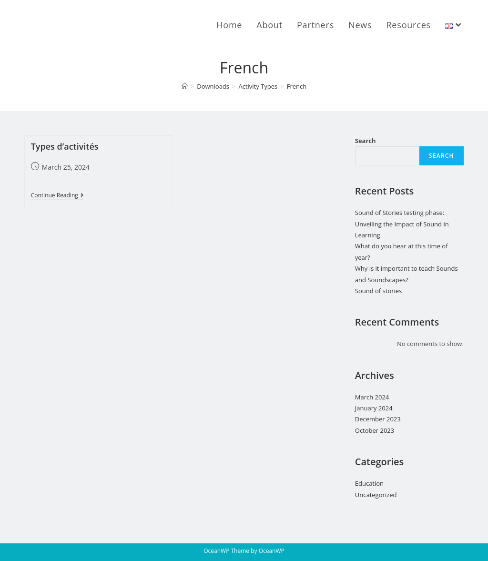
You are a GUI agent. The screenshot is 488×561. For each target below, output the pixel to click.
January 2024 (374, 408)
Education (369, 483)
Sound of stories (378, 290)
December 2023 (378, 419)
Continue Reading (57, 196)
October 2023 (374, 430)
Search (365, 140)
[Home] (185, 86)
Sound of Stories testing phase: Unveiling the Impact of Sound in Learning (402, 223)
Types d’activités (65, 146)
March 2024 (372, 397)
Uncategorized (376, 494)
